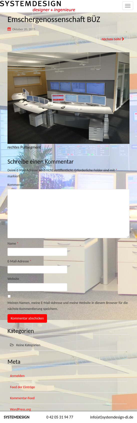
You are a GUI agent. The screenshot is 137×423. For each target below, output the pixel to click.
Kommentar (17, 185)
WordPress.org (20, 409)
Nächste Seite (113, 39)
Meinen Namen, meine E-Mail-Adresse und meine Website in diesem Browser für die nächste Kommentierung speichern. (68, 306)
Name (13, 243)
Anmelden (17, 376)
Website (13, 279)
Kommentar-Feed (22, 398)
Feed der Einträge (22, 387)
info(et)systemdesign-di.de (111, 417)
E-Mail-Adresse (20, 261)
